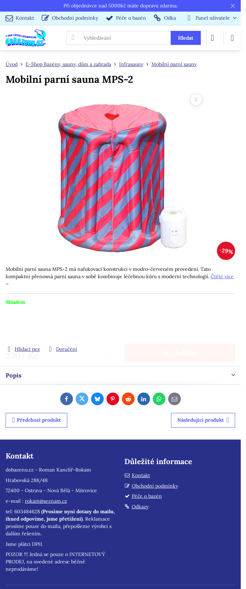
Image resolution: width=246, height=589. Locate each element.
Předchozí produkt (36, 420)
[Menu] (232, 38)
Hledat (185, 38)
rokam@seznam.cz (46, 501)
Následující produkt (203, 420)
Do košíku (179, 325)
